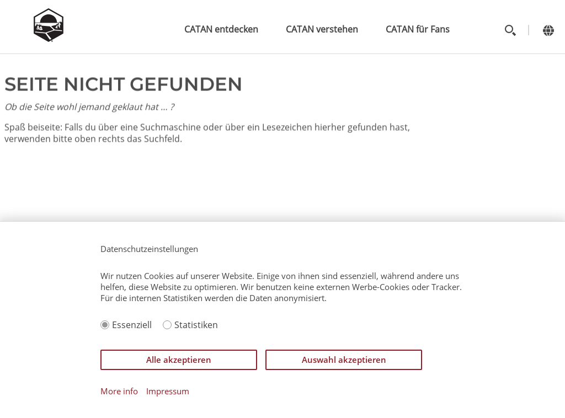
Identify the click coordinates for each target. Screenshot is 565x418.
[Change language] (548, 30)
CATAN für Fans (418, 29)
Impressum (167, 391)
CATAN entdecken (221, 29)
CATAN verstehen (322, 29)
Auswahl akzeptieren (344, 359)
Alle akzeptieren (178, 359)
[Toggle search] (510, 30)
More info (119, 391)
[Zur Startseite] (48, 39)
